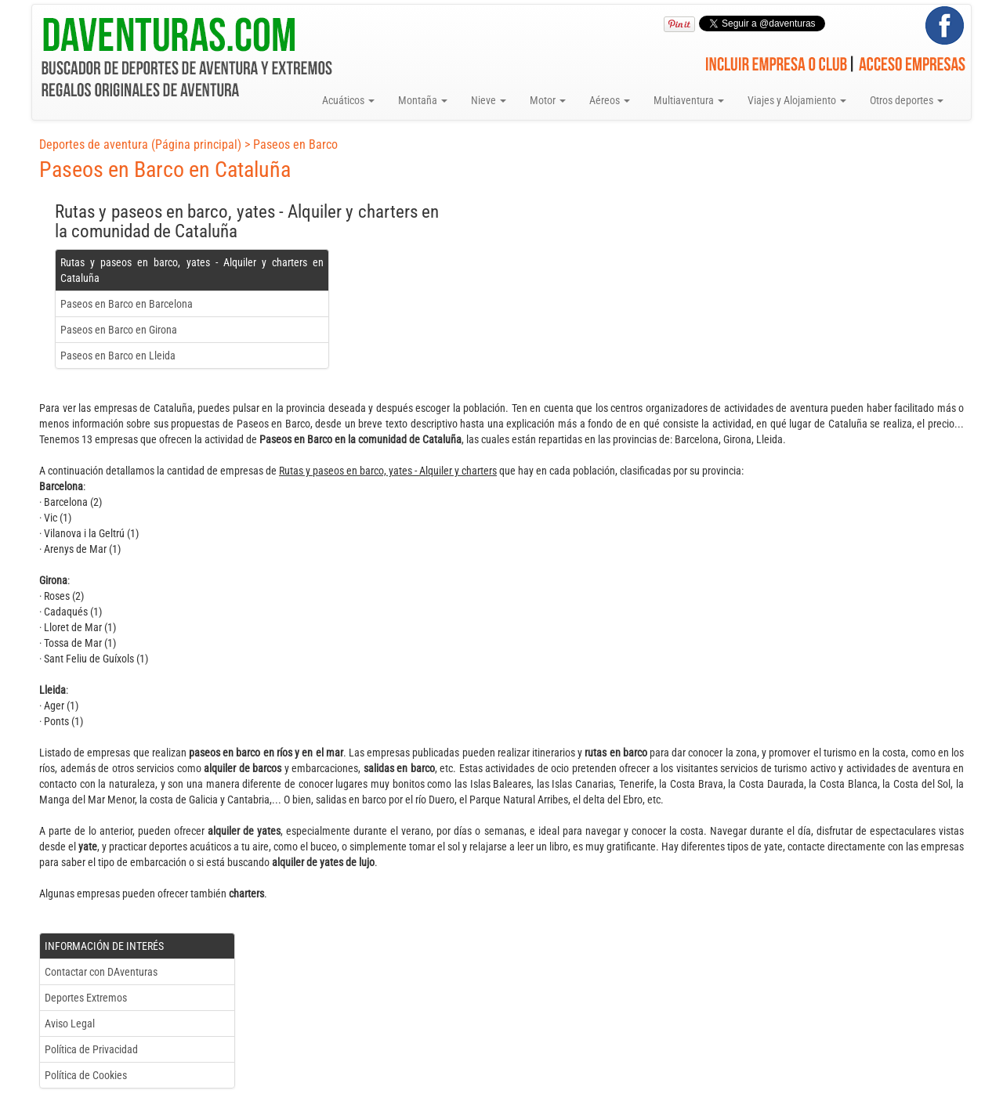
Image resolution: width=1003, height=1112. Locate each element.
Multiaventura (689, 100)
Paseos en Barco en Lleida (118, 355)
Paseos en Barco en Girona (118, 329)
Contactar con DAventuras (101, 972)
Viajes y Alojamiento (797, 100)
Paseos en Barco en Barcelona (126, 304)
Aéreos (609, 100)
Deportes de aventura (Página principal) (140, 144)
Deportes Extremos (86, 997)
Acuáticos (348, 100)
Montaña (422, 100)
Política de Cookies (86, 1075)
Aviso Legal (70, 1023)
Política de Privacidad (91, 1049)
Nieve (488, 100)
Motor (548, 100)
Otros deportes (906, 100)
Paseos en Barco (295, 144)
